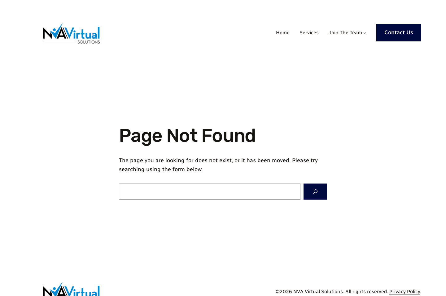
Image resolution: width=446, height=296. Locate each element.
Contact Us (398, 32)
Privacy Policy (404, 291)
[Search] (315, 192)
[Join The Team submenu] (364, 32)
